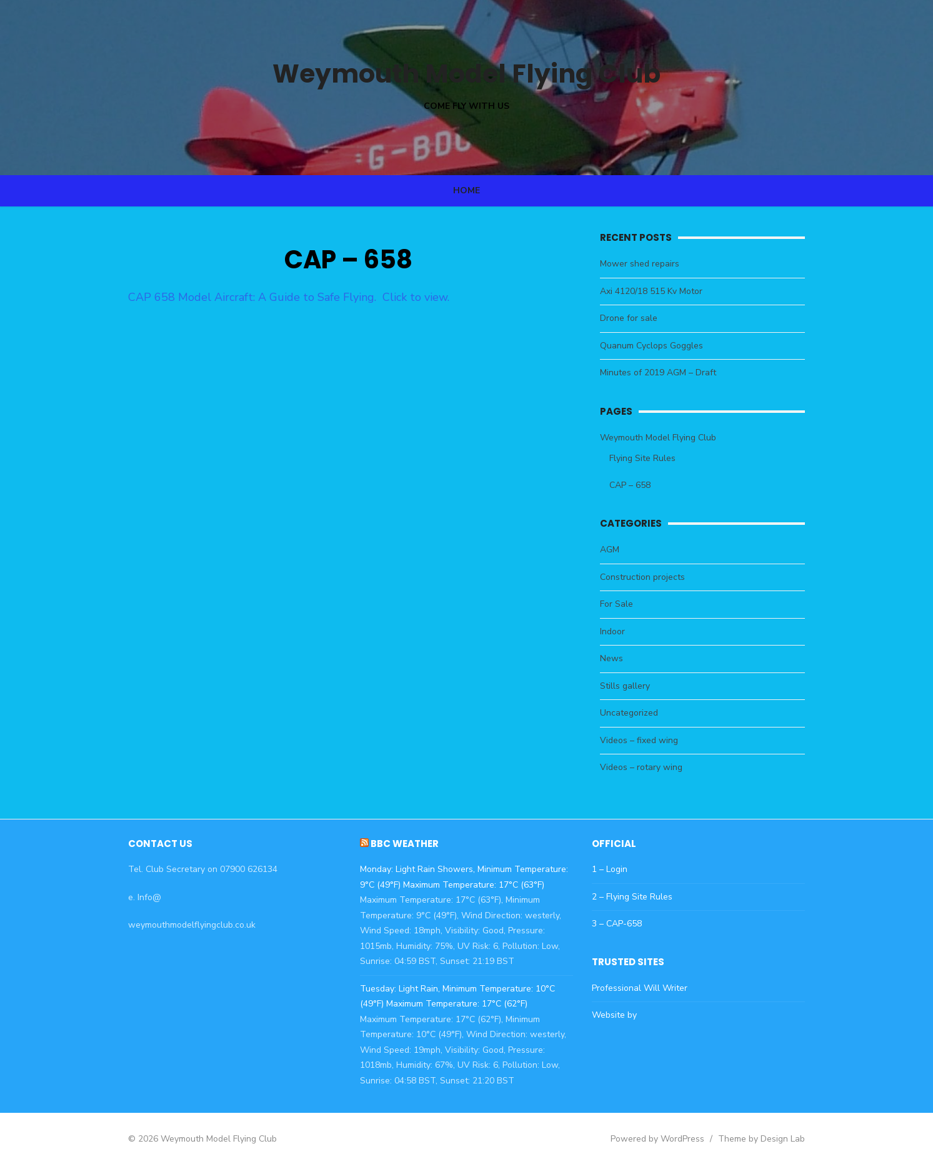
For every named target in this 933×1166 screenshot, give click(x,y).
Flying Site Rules (650, 458)
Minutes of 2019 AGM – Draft (666, 372)
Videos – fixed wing (647, 740)
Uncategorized (637, 713)
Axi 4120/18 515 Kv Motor (659, 291)
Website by (622, 1015)
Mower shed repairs (647, 264)
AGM (617, 549)
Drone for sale (637, 318)
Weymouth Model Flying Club (467, 72)
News (619, 658)
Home (466, 190)
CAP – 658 (638, 485)
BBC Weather (396, 843)
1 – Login (618, 869)
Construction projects (650, 577)
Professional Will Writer (648, 988)
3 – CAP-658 (625, 924)
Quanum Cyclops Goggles (659, 346)
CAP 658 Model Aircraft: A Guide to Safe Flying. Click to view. (265, 297)
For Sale (624, 604)
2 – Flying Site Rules (640, 897)
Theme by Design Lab (785, 1139)
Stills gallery (633, 686)
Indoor (620, 631)
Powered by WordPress (682, 1139)
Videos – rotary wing (649, 767)
